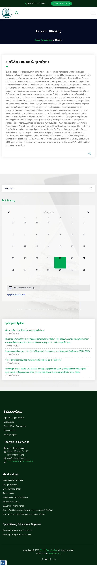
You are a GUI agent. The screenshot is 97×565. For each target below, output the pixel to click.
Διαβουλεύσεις (10, 430)
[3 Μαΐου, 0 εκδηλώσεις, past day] (84, 227)
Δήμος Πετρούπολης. (49, 550)
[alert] (48, 288)
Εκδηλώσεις (9, 422)
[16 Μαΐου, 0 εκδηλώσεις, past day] (72, 251)
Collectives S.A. (54, 553)
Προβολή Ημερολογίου (16, 294)
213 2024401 (13, 461)
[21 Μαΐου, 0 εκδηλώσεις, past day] (48, 262)
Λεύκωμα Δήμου (10, 434)
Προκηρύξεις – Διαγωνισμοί (15, 426)
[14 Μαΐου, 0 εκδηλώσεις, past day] (48, 251)
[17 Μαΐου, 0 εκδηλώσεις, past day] (84, 251)
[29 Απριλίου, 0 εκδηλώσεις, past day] (37, 227)
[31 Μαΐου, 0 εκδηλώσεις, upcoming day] (84, 274)
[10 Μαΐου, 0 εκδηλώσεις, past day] (84, 239)
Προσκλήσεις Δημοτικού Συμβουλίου (17, 530)
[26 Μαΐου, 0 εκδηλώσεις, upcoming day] (25, 274)
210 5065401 (27, 461)
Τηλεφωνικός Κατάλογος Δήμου (15, 497)
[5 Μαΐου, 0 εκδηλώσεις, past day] (25, 239)
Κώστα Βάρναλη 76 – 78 (17, 451)
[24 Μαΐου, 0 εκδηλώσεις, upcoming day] (84, 262)
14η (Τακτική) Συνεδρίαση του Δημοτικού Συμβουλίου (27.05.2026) (33, 360)
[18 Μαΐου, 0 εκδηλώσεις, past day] (13, 262)
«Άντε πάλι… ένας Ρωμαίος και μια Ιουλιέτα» (24, 330)
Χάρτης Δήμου (8, 493)
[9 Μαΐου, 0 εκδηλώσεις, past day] (72, 239)
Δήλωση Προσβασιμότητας (13, 506)
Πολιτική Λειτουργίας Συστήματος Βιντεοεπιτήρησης (24, 514)
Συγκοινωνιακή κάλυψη (12, 489)
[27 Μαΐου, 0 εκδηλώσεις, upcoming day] (37, 274)
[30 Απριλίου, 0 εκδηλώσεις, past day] (48, 227)
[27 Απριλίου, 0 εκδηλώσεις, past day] (13, 227)
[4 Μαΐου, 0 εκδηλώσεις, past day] (13, 239)
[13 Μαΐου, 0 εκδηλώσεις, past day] (37, 251)
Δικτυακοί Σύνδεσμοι (11, 501)
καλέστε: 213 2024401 (35, 3)
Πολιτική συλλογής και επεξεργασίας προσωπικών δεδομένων (28, 510)
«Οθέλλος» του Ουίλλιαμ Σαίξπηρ (27, 62)
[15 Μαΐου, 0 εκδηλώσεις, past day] (60, 251)
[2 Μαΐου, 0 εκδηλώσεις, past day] (72, 227)
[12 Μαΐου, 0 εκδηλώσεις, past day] (25, 251)
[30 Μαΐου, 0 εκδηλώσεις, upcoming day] (72, 274)
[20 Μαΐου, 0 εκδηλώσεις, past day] (37, 262)
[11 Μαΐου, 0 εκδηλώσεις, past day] (13, 251)
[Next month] (88, 212)
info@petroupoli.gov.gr (16, 458)
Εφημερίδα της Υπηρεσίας (14, 417)
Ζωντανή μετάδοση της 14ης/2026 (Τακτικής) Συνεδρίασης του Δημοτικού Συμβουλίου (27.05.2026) (47, 351)
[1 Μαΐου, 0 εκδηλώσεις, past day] (60, 227)
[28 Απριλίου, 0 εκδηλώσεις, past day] (25, 227)
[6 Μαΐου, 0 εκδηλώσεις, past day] (37, 239)
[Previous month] (8, 212)
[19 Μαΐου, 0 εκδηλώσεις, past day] (25, 262)
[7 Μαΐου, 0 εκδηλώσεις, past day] (48, 239)
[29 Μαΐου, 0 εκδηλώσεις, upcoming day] (60, 274)
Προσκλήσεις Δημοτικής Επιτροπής (17, 534)
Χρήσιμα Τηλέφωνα (10, 484)
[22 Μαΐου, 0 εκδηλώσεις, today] (60, 262)
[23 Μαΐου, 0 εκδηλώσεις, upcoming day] (72, 262)
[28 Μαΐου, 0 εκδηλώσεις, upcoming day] (48, 274)
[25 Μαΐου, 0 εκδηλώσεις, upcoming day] (13, 274)
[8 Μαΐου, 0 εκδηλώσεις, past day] (60, 239)
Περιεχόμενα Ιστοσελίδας (13, 480)
